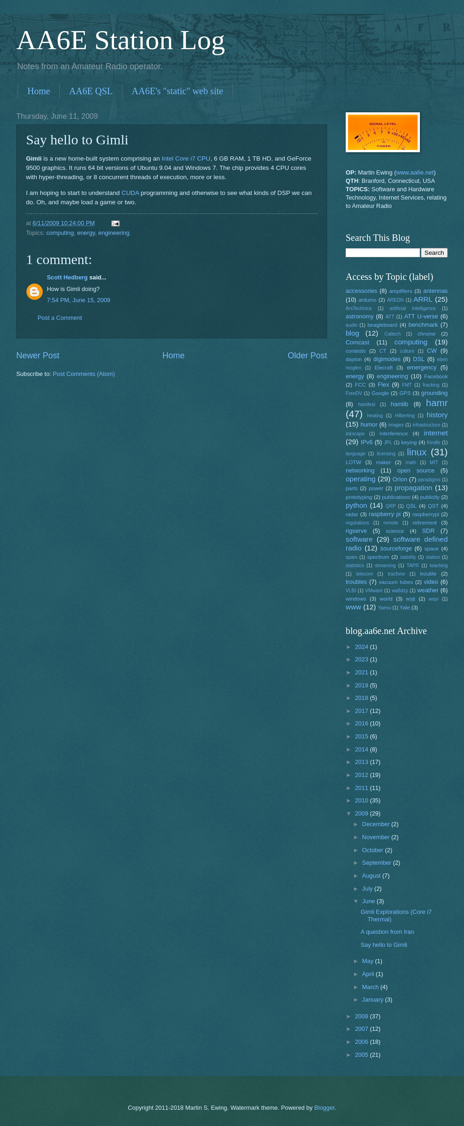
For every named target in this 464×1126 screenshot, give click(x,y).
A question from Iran (387, 931)
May (368, 961)
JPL (388, 442)
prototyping (359, 497)
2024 (362, 646)
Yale (405, 607)
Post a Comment (60, 317)
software (359, 539)
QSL (411, 506)
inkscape (355, 433)
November (376, 837)
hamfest (366, 404)
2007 (362, 1028)
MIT (434, 462)
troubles (356, 581)
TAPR (412, 565)
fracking (431, 385)
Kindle (433, 442)
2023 (362, 659)
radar (352, 514)
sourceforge (396, 548)
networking (360, 470)
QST (433, 506)
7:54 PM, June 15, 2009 (78, 300)
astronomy (360, 316)
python (356, 505)
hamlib (399, 404)
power (376, 488)
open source (415, 470)
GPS (405, 393)
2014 (362, 749)
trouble (428, 573)
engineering (113, 232)
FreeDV (354, 393)
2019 (362, 685)
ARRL (422, 299)
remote (390, 522)
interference (394, 433)
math (411, 462)
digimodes (386, 359)
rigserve (356, 530)
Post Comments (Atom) (84, 373)
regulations (357, 522)
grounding (434, 392)
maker (383, 462)
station (433, 557)
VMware (374, 590)
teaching (439, 565)
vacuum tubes (396, 582)
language (355, 453)
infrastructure (426, 424)
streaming (385, 565)
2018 (362, 697)
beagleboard (382, 325)
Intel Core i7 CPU (185, 158)
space (432, 548)
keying (409, 442)
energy (86, 232)
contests (356, 351)
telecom (364, 573)
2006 (362, 1041)
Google (380, 393)
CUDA (130, 192)
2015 (362, 736)
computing (60, 232)
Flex (383, 384)
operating (360, 479)
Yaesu (384, 607)
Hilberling (405, 415)
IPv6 (367, 442)
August (372, 875)
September (377, 862)
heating (375, 415)
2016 (362, 723)
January (373, 999)
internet (436, 433)
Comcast (357, 342)
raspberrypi (425, 514)
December (376, 824)
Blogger (324, 1107)
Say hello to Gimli (384, 944)
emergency (422, 367)
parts (352, 488)
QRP (391, 506)
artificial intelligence (413, 308)
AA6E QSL (91, 91)
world (386, 599)
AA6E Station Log (120, 40)
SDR (428, 530)
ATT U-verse (421, 316)
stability (408, 557)
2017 (362, 710)
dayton (354, 359)
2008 (362, 1016)
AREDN (395, 300)
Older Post (307, 355)
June (369, 901)
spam (351, 557)
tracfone (396, 573)
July (368, 888)
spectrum (378, 557)
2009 (362, 813)
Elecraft (383, 367)
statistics (355, 565)
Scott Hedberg (67, 277)
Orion (400, 479)
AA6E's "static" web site (177, 91)
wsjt (410, 599)
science (395, 531)
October (373, 850)
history (437, 415)
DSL (419, 359)
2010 (362, 800)
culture (407, 351)
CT (382, 351)
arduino (368, 300)
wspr (434, 599)
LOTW (353, 462)
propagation (413, 488)
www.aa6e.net (415, 172)
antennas (435, 290)
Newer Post (37, 355)
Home (38, 91)
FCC (360, 385)
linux (416, 452)
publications (396, 497)
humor (369, 424)
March (371, 987)
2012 (362, 774)
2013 (362, 761)
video (431, 581)
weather (427, 590)
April (368, 974)
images (396, 424)
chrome (427, 334)
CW (432, 350)
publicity (430, 497)
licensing (386, 453)
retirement (424, 522)
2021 (362, 672)
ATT (390, 316)
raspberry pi (385, 514)
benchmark (423, 324)
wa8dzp (400, 590)
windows (356, 599)
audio (351, 325)
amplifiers (400, 291)
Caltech (392, 334)
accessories (361, 290)
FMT (407, 385)
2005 (362, 1054)
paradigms (429, 479)
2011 (362, 787)
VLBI (351, 590)
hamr (437, 402)
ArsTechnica (359, 308)
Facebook (436, 376)
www (353, 607)
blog (352, 333)
